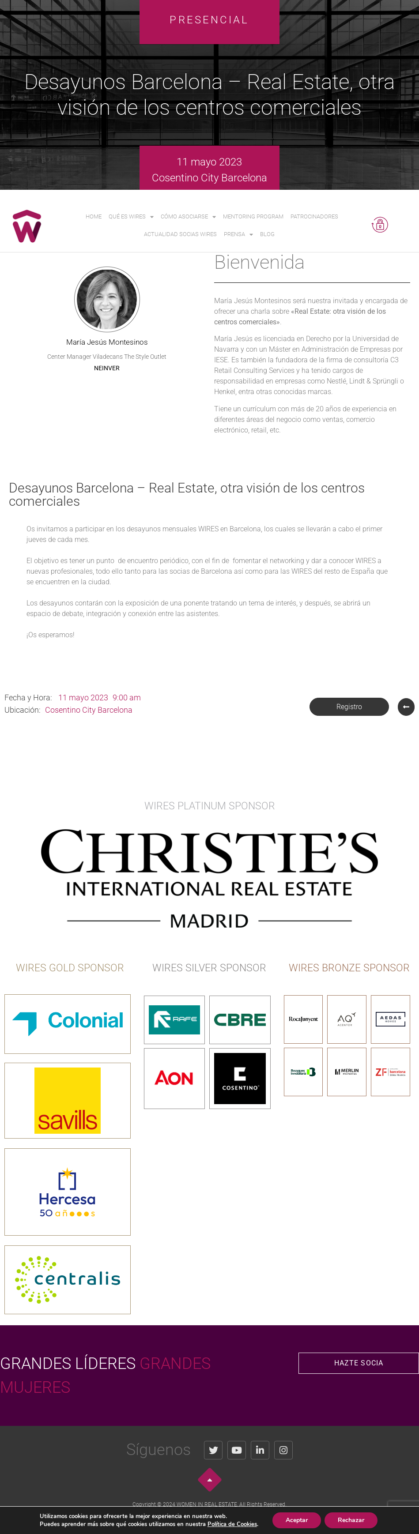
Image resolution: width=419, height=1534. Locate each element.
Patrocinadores (314, 216)
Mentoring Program (253, 216)
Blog (267, 234)
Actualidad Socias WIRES (180, 234)
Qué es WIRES (131, 217)
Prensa (238, 234)
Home (94, 216)
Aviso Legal (158, 1519)
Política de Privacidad (201, 1519)
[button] (349, 707)
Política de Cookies (252, 1519)
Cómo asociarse (188, 217)
